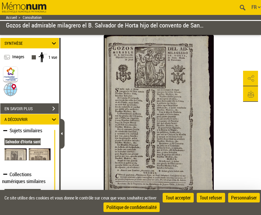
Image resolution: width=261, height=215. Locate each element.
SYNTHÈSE (31, 43)
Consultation (32, 17)
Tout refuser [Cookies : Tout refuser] (211, 197)
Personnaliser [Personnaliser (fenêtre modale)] (244, 197)
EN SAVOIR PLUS (31, 109)
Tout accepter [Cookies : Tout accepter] (178, 197)
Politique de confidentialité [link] (131, 207)
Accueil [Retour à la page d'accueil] (11, 17)
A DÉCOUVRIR (31, 119)
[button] (10, 89)
